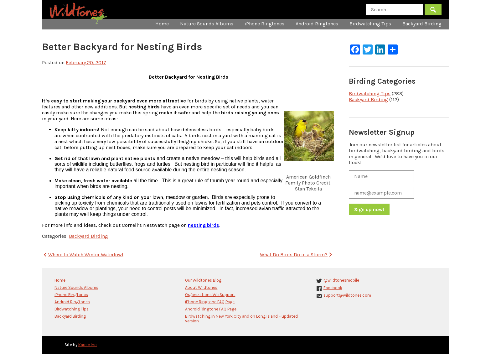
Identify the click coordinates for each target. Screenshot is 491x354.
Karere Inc (87, 344)
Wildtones (79, 13)
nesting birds (203, 225)
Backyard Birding (422, 24)
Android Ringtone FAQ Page (210, 309)
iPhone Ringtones (264, 24)
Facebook (332, 287)
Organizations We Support (210, 294)
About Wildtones (201, 287)
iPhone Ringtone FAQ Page (210, 301)
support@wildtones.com (347, 295)
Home (162, 24)
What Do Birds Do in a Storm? (297, 255)
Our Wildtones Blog (203, 280)
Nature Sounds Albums (206, 24)
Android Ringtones (317, 24)
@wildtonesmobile (341, 280)
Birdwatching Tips (370, 24)
